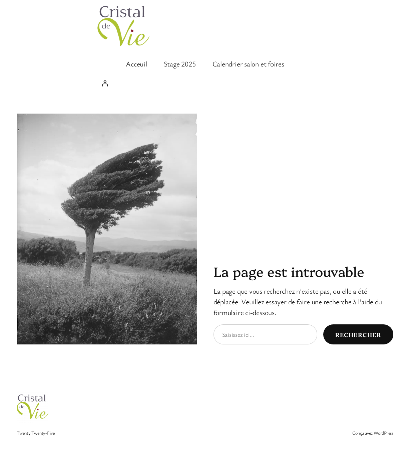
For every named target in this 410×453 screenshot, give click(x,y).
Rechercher (358, 334)
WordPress (383, 433)
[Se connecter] (205, 83)
